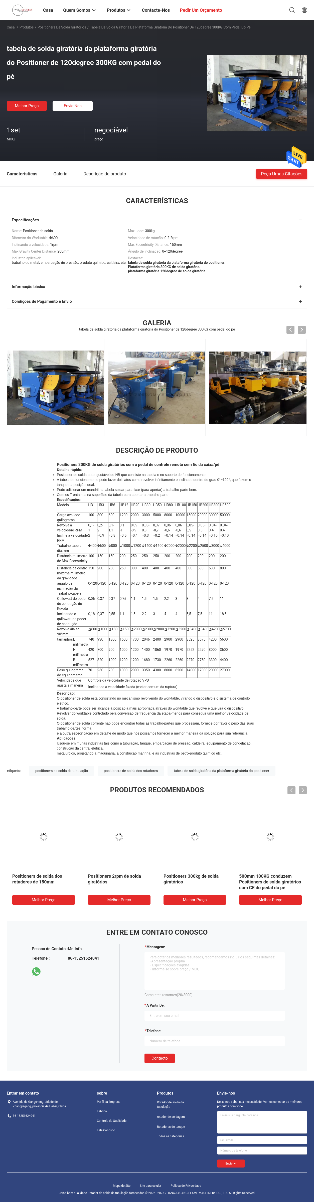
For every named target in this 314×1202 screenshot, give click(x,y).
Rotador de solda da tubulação (170, 1105)
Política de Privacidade (186, 1186)
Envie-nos (73, 105)
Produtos (27, 27)
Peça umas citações (281, 173)
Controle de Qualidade (111, 1121)
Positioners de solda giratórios (62, 27)
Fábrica (102, 1111)
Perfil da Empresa (108, 1102)
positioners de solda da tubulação (61, 771)
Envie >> (230, 1163)
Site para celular (151, 1186)
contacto (159, 1058)
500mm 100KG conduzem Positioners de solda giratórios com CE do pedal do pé (270, 881)
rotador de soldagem (171, 1117)
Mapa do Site (121, 1186)
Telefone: (153, 1031)
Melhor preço (27, 105)
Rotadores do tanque (171, 1127)
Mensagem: (155, 947)
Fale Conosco (106, 1130)
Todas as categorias (170, 1136)
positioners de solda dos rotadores (131, 771)
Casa (11, 27)
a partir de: (155, 1005)
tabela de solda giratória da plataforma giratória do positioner (221, 771)
